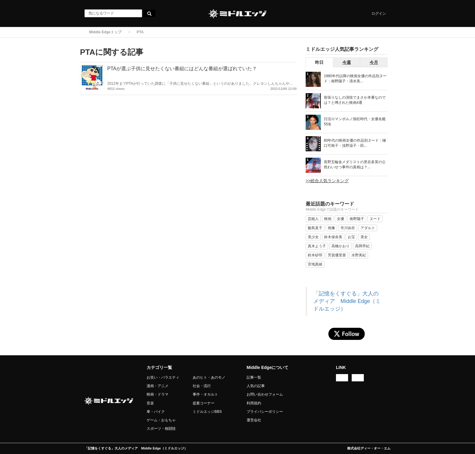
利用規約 (254, 403)
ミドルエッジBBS (207, 412)
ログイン (378, 14)
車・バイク (156, 412)
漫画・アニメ (157, 386)
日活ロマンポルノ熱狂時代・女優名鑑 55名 (355, 121)
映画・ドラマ (157, 394)
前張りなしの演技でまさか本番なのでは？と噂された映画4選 (355, 100)
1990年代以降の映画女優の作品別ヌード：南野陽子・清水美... (355, 78)
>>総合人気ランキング (327, 180)
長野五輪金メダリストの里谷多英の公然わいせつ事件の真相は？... (355, 164)
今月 (374, 62)
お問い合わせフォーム (265, 394)
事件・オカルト (205, 394)
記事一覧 (254, 377)
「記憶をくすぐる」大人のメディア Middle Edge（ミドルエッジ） (347, 301)
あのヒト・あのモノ (209, 377)
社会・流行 (202, 386)
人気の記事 (256, 386)
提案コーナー (203, 403)
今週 (346, 62)
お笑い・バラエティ (163, 377)
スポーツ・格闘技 (161, 428)
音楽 (150, 403)
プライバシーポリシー (265, 412)
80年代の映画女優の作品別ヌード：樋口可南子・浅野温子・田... (355, 143)
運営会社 (254, 420)
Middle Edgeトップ (105, 32)
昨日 (319, 62)
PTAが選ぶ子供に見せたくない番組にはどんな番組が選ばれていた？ (182, 68)
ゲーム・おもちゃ (161, 420)
